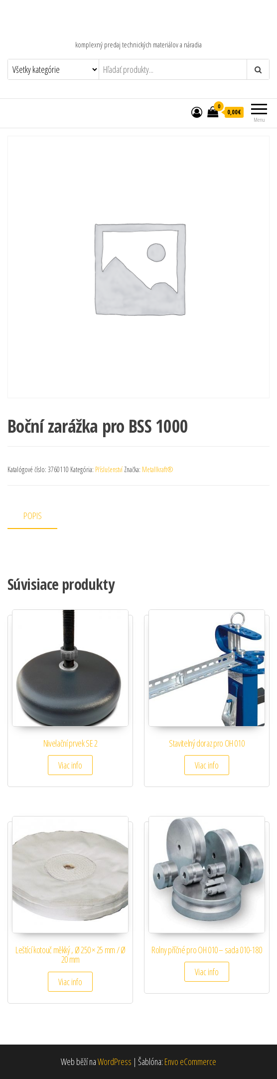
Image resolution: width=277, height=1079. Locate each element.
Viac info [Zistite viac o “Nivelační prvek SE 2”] (70, 765)
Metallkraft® (157, 469)
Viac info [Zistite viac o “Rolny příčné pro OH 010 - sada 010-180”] (207, 972)
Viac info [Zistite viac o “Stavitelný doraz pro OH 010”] (207, 765)
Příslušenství (109, 469)
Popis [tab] (32, 516)
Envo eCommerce (190, 1062)
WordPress (115, 1062)
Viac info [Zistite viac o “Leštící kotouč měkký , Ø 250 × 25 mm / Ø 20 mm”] (70, 982)
